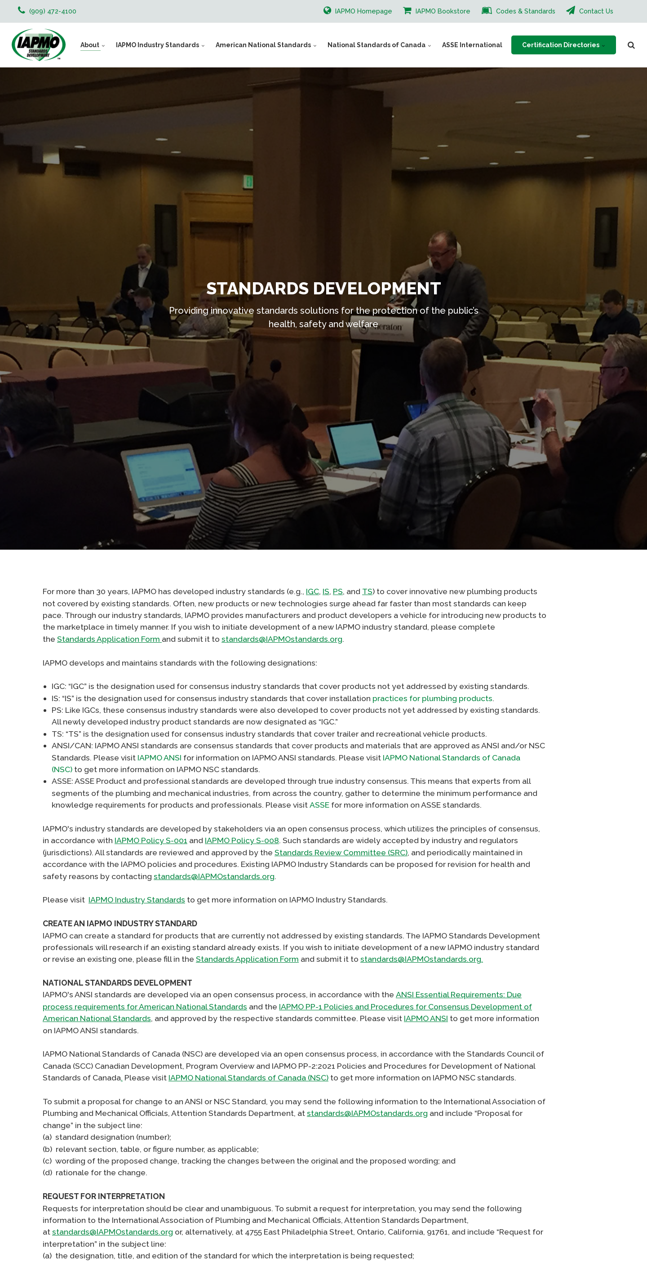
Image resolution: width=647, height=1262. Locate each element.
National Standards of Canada (379, 45)
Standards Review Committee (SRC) (341, 852)
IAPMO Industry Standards (160, 45)
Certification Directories (563, 45)
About (92, 45)
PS (338, 591)
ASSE (319, 804)
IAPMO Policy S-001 (151, 840)
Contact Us (589, 10)
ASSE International (472, 45)
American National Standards (266, 45)
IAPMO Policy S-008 (242, 840)
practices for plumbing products (432, 698)
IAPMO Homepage (358, 10)
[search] (631, 44)
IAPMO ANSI (159, 757)
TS (367, 591)
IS (326, 591)
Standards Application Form (109, 639)
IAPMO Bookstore (436, 10)
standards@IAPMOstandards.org (282, 639)
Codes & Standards (518, 10)
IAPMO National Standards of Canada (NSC (247, 1077)
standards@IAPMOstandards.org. (421, 959)
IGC (312, 591)
